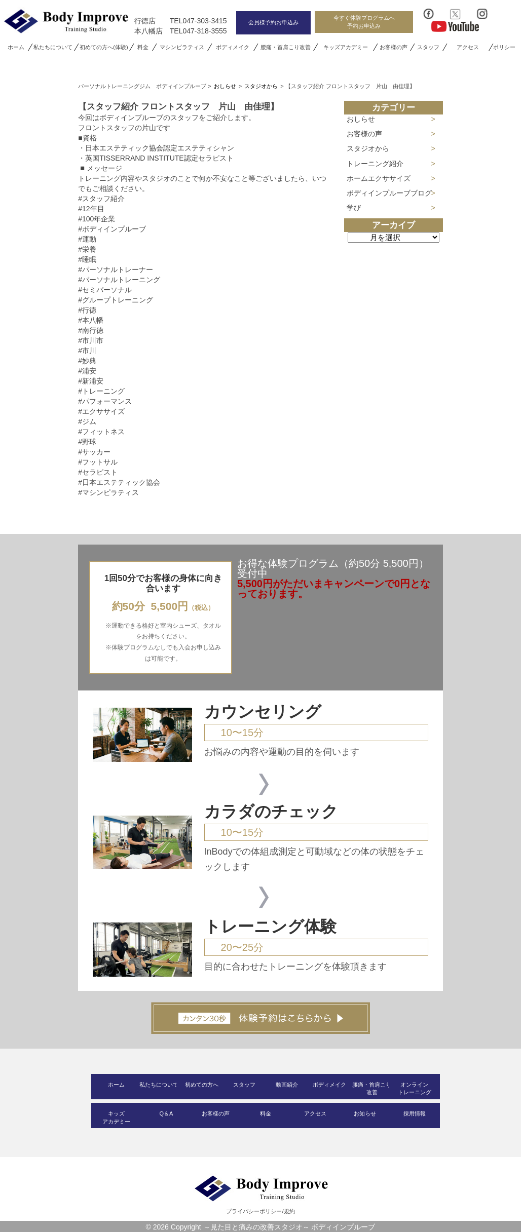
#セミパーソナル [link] (105, 290)
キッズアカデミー (345, 47)
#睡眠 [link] (87, 259)
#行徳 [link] (87, 310)
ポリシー (505, 47)
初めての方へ (201, 1085)
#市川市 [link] (90, 340)
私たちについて (52, 47)
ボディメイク (232, 47)
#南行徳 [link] (90, 330)
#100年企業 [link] (96, 219)
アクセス (467, 47)
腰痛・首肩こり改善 (285, 47)
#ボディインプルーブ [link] (112, 229)
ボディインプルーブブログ (389, 193)
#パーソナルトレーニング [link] (119, 280)
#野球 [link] (87, 442)
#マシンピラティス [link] (108, 492)
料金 (142, 47)
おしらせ (361, 119)
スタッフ (428, 47)
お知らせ (365, 1113)
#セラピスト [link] (98, 472)
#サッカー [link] (94, 452)
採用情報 (414, 1113)
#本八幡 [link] (90, 320)
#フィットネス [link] (101, 432)
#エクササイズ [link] (101, 411)
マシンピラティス (182, 47)
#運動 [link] (87, 239)
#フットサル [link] (98, 462)
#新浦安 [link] (90, 381)
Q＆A (166, 1113)
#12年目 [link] (91, 209)
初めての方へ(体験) (104, 47)
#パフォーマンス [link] (105, 401)
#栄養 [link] (87, 249)
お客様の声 (394, 47)
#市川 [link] (87, 350)
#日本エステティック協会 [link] (119, 482)
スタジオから (368, 148)
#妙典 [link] (87, 361)
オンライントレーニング (414, 1088)
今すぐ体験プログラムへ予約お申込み (364, 21)
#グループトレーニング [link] (115, 300)
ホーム (16, 47)
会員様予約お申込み (273, 22)
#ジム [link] (87, 421)
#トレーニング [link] (101, 391)
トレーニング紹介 (375, 164)
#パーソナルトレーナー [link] (115, 269)
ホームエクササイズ (379, 178)
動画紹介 (287, 1085)
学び (354, 208)
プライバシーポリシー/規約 (260, 1211)
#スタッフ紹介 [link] (101, 199)
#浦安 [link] (87, 371)
